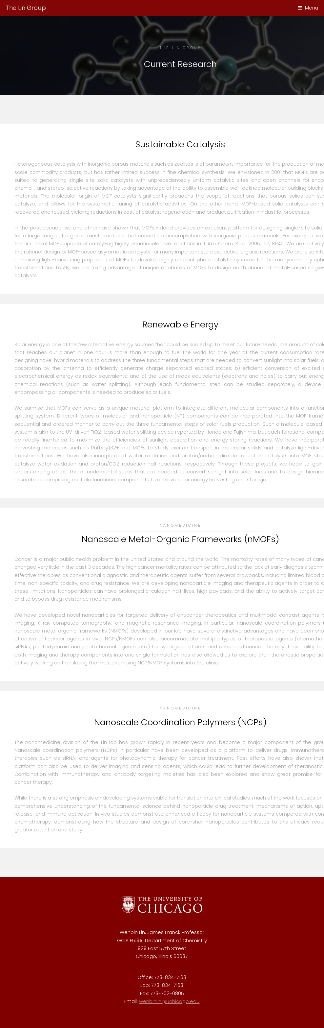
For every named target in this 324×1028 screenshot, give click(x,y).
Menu (311, 8)
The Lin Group (26, 8)
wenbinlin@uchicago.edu (169, 1001)
